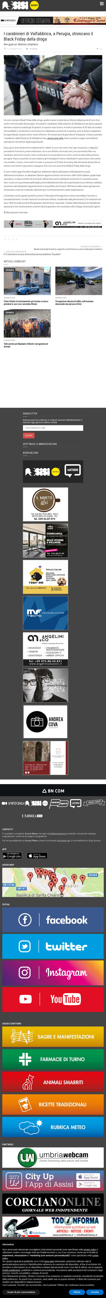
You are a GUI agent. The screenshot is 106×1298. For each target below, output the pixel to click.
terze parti (49, 1261)
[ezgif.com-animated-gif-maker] (79, 20)
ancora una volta (55, 138)
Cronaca (33, 49)
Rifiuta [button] (77, 1292)
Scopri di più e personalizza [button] (21, 1292)
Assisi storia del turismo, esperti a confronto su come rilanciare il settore (68, 249)
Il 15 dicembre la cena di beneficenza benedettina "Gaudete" (32, 254)
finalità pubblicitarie (11, 1270)
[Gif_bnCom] (26, 20)
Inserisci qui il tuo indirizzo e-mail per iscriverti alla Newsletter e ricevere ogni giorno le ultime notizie (52, 421)
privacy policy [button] (90, 1249)
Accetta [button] (95, 1292)
